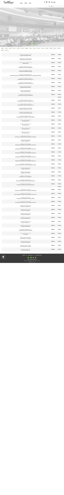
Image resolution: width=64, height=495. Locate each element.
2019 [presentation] (6, 48)
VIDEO (30, 3)
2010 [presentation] (43, 48)
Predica (59, 54)
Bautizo (59, 97)
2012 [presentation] (35, 48)
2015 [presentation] (22, 48)
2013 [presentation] (31, 48)
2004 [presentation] (6, 50)
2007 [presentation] (55, 48)
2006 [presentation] (59, 48)
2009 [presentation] (47, 48)
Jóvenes (24, 255)
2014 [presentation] (26, 48)
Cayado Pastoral (39, 255)
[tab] (2, 48)
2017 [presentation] (14, 48)
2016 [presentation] (18, 48)
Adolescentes (30, 255)
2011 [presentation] (39, 48)
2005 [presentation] (2, 50)
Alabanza (53, 54)
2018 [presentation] (10, 48)
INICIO (21, 3)
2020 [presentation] (2, 48)
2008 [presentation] (51, 48)
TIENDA (25, 3)
